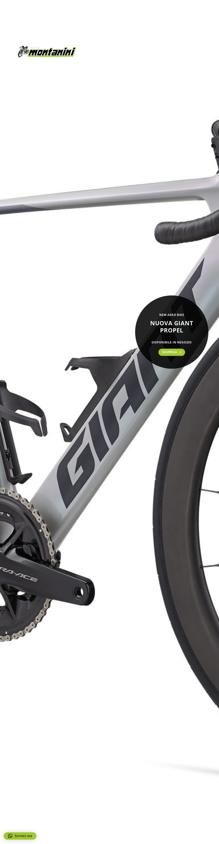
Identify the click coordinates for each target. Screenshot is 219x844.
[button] (20, 836)
